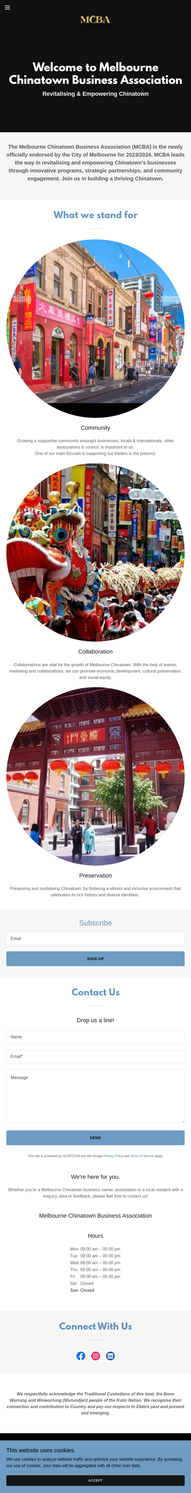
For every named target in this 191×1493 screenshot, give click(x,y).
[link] (95, 7)
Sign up (95, 959)
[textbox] (95, 938)
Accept (95, 1480)
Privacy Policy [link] (113, 1156)
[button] (16, 7)
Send (95, 1138)
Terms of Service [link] (142, 1156)
